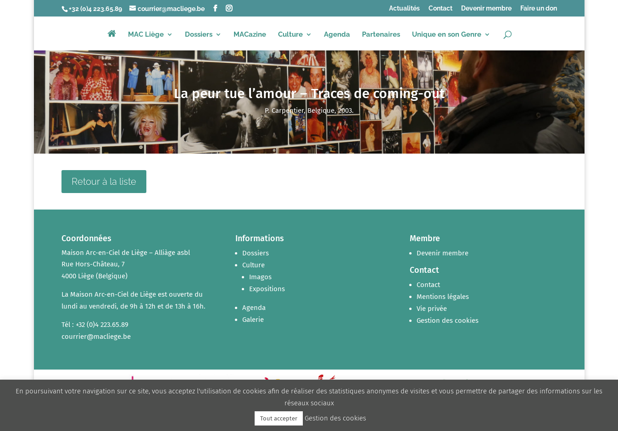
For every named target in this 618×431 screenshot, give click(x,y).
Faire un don (538, 8)
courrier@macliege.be (96, 336)
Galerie (253, 319)
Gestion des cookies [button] (448, 320)
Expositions (267, 289)
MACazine (250, 35)
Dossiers (198, 35)
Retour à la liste (104, 181)
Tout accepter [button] (278, 418)
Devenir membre (486, 8)
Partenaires (381, 35)
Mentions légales (443, 297)
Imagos (260, 277)
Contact (440, 8)
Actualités (404, 8)
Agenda (337, 35)
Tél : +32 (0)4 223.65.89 (94, 324)
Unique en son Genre (446, 35)
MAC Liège (146, 35)
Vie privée (432, 308)
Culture (290, 35)
